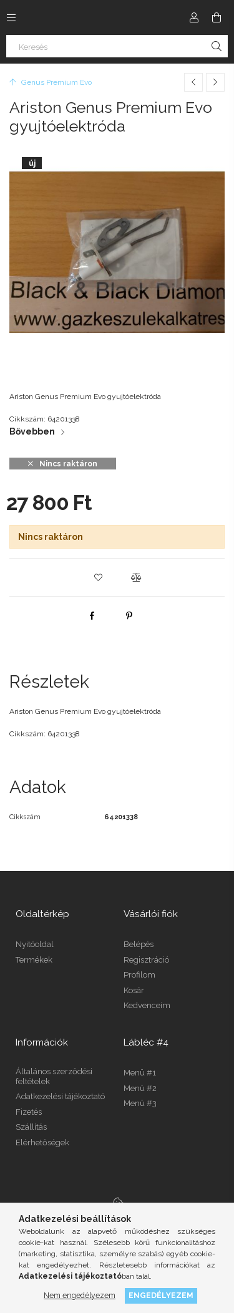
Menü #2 (140, 1088)
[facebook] (91, 615)
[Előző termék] (193, 82)
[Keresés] (117, 46)
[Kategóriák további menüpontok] (11, 17)
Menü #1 (140, 1072)
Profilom (139, 974)
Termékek (34, 959)
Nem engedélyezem (79, 1295)
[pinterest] (129, 615)
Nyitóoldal (35, 944)
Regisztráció (146, 959)
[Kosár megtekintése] (216, 17)
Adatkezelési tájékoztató (60, 1096)
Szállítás (31, 1127)
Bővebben (32, 431)
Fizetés (29, 1112)
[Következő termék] (215, 82)
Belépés (139, 944)
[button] (98, 577)
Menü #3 (140, 1103)
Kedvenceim (147, 1005)
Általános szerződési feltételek (54, 1076)
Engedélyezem (161, 1295)
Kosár (134, 990)
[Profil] (194, 17)
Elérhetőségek (42, 1142)
